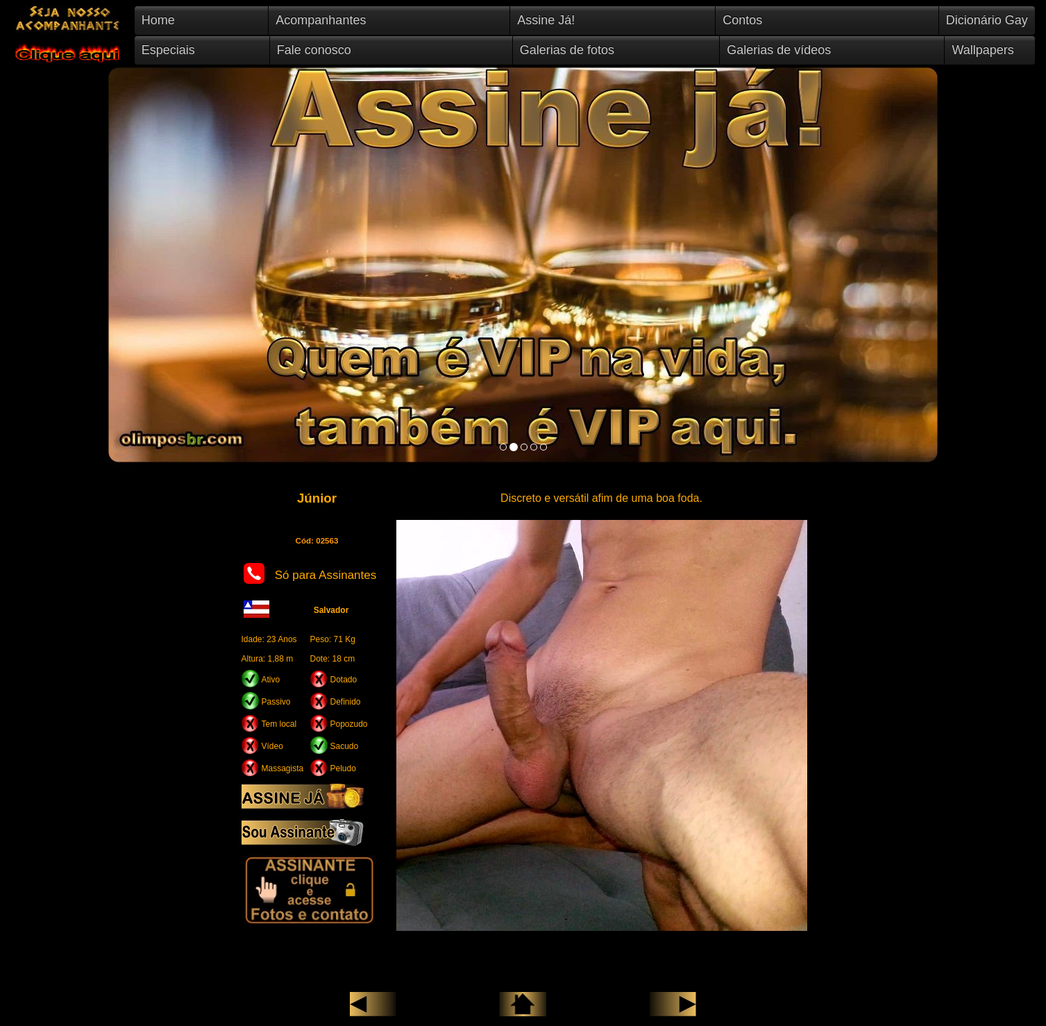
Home (158, 20)
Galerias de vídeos (779, 50)
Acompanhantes (321, 20)
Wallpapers (982, 50)
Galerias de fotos (567, 50)
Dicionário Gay (987, 20)
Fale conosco (314, 50)
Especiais (168, 50)
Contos (742, 20)
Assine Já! (546, 20)
